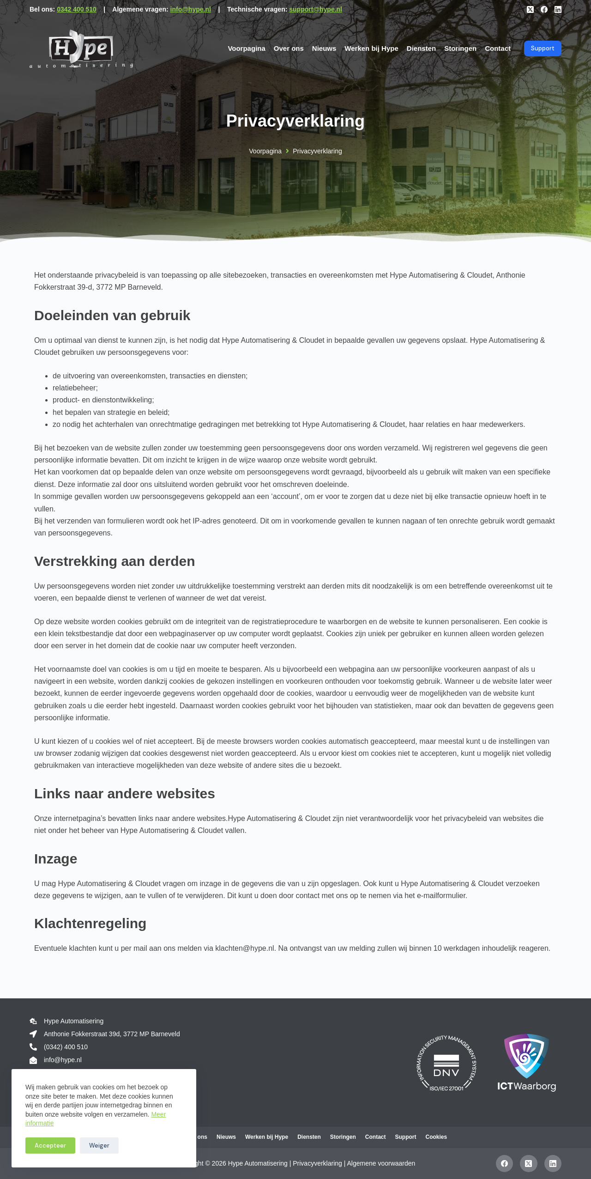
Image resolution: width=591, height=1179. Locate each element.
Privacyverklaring (317, 1163)
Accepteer (50, 1145)
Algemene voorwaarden (381, 1163)
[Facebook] (544, 9)
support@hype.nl (315, 9)
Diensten (421, 48)
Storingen (460, 48)
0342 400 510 (76, 9)
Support (543, 48)
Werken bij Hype (371, 48)
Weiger (99, 1145)
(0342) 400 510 (66, 1047)
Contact (498, 48)
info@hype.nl (190, 9)
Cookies (436, 1137)
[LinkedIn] (558, 9)
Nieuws (324, 48)
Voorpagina (246, 48)
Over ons (289, 48)
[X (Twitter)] (530, 9)
